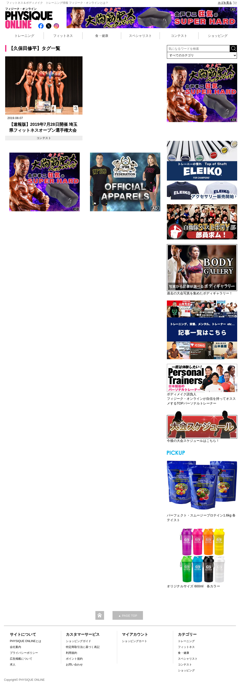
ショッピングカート (134, 641)
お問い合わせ (74, 664)
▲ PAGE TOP (127, 615)
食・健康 (101, 36)
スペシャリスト (140, 36)
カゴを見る (227, 3)
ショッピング (218, 36)
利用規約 (71, 652)
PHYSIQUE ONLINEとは (25, 641)
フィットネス (63, 36)
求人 (12, 664)
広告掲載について (21, 658)
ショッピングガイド (78, 641)
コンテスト (179, 36)
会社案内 (15, 647)
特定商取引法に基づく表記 (83, 647)
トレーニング (24, 36)
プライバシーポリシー (24, 652)
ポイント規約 (74, 658)
